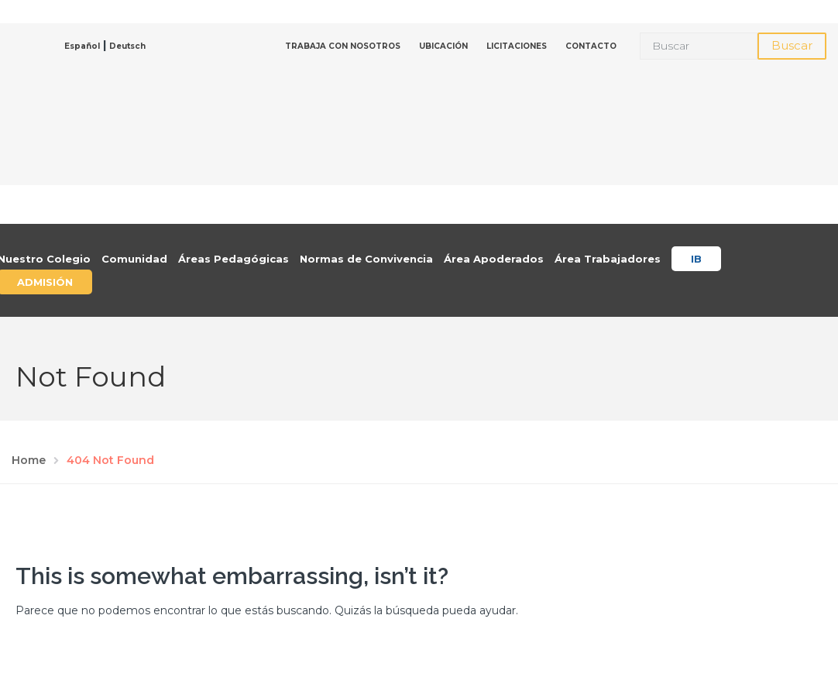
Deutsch (127, 46)
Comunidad (134, 259)
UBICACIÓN (443, 46)
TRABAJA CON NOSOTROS (342, 46)
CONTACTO (590, 46)
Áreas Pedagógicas (233, 259)
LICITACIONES (516, 46)
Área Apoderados (494, 259)
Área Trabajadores (608, 259)
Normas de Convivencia (366, 259)
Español (82, 46)
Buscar (791, 45)
